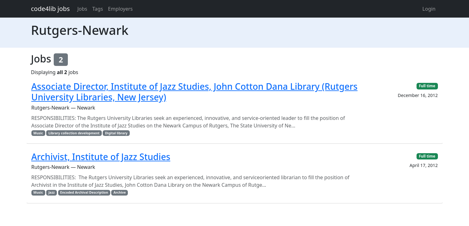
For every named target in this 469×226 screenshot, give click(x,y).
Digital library (116, 133)
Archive (119, 192)
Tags (97, 8)
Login (429, 8)
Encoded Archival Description (84, 192)
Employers (120, 8)
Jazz (51, 192)
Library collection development (74, 133)
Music (38, 133)
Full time (427, 86)
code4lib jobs (50, 8)
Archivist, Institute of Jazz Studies (101, 157)
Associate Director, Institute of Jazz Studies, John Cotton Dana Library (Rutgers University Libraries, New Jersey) (194, 91)
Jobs (82, 8)
